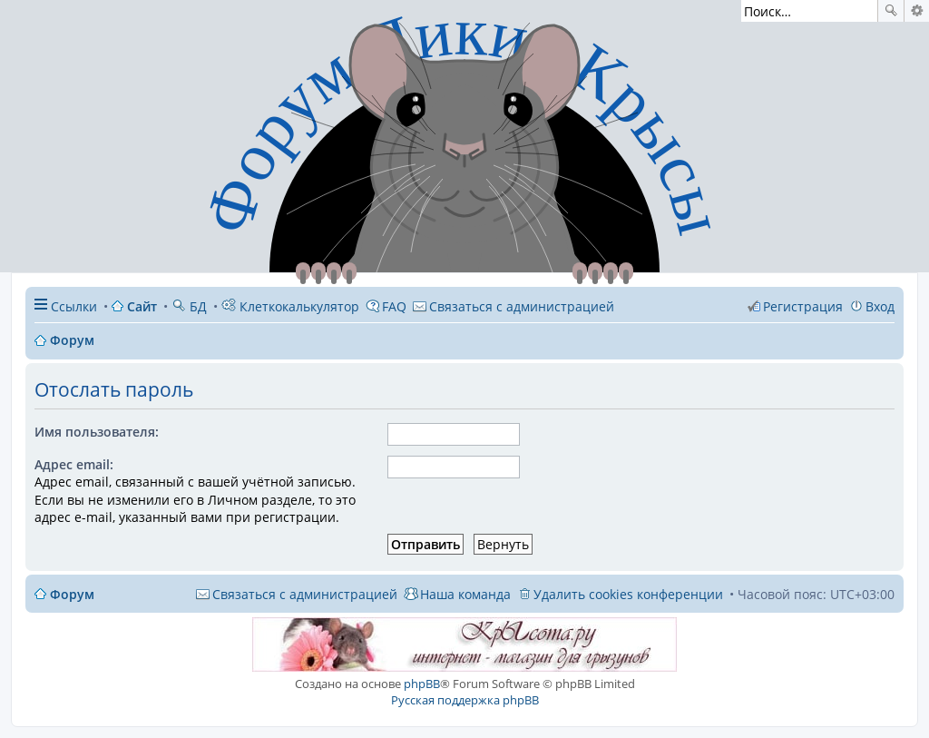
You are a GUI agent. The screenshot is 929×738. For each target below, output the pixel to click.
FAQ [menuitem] (394, 306)
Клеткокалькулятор (290, 306)
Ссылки (74, 306)
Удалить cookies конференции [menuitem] (628, 594)
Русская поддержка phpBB (465, 700)
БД (189, 306)
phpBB (422, 683)
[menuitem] (513, 306)
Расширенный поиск (917, 11)
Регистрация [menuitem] (803, 306)
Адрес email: (73, 464)
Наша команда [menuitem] (465, 594)
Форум (72, 594)
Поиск (891, 11)
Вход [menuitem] (880, 306)
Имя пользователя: (96, 431)
